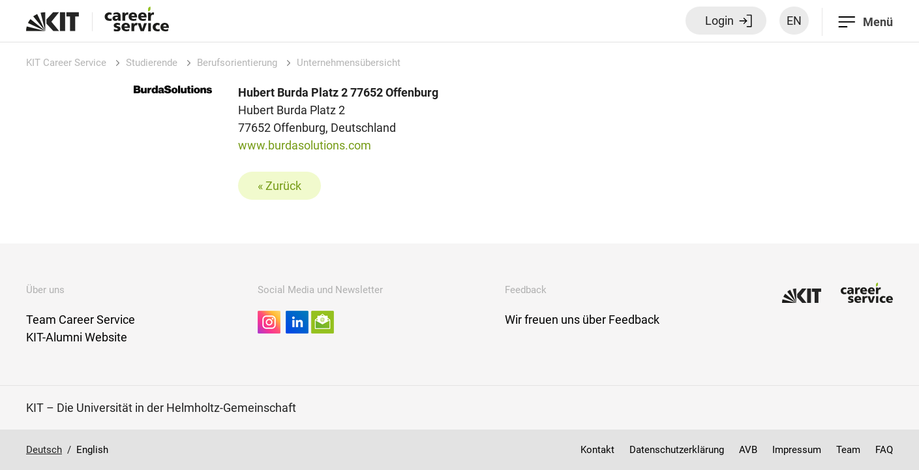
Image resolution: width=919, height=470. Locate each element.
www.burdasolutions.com (304, 145)
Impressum (796, 450)
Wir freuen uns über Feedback (582, 319)
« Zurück (279, 186)
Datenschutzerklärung (676, 450)
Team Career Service (80, 319)
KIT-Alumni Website (76, 337)
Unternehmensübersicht (348, 63)
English (92, 450)
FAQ (884, 450)
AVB (748, 450)
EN (794, 20)
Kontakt (597, 450)
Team (848, 450)
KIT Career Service (66, 63)
